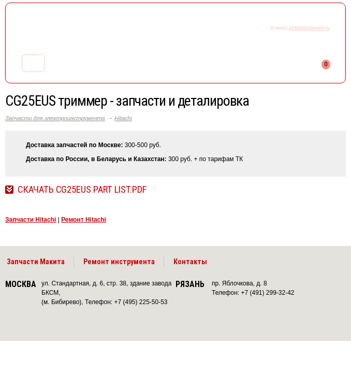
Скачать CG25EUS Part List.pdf (82, 189)
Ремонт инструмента (119, 261)
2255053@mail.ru (309, 28)
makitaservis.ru (91, 30)
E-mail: (280, 28)
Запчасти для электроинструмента (55, 118)
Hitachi (123, 118)
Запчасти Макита (36, 261)
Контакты (190, 261)
